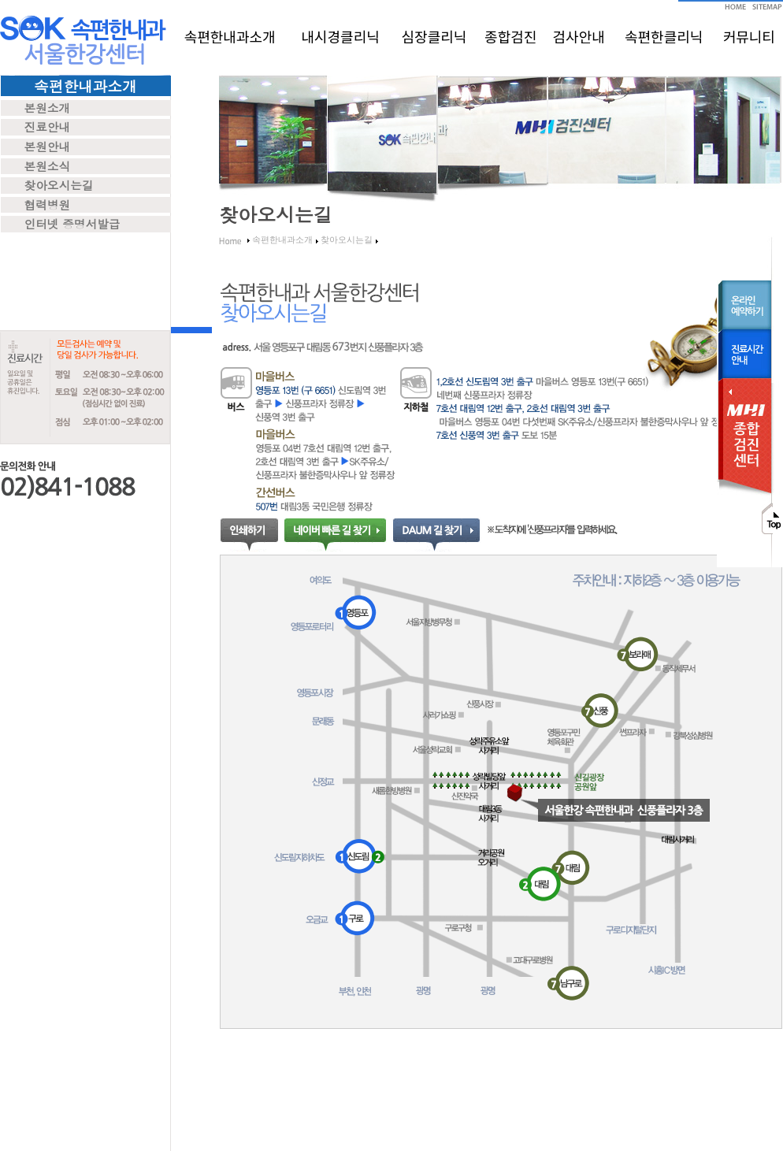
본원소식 (47, 166)
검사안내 (579, 36)
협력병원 (47, 204)
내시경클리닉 (340, 36)
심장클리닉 (434, 36)
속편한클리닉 (664, 36)
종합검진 (510, 36)
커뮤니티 (749, 36)
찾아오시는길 (59, 184)
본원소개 (47, 107)
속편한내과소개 (230, 36)
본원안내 (47, 146)
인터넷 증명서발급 (72, 223)
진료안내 (47, 126)
